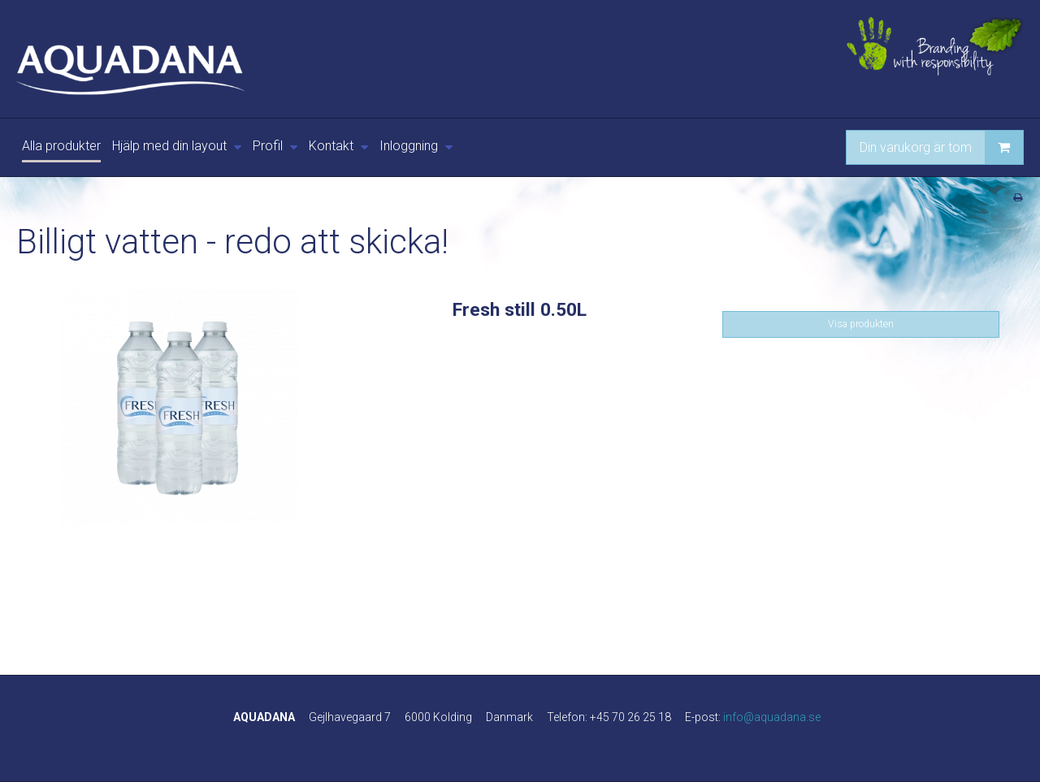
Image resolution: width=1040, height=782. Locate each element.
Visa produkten (861, 324)
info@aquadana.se (772, 717)
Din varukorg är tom (941, 147)
